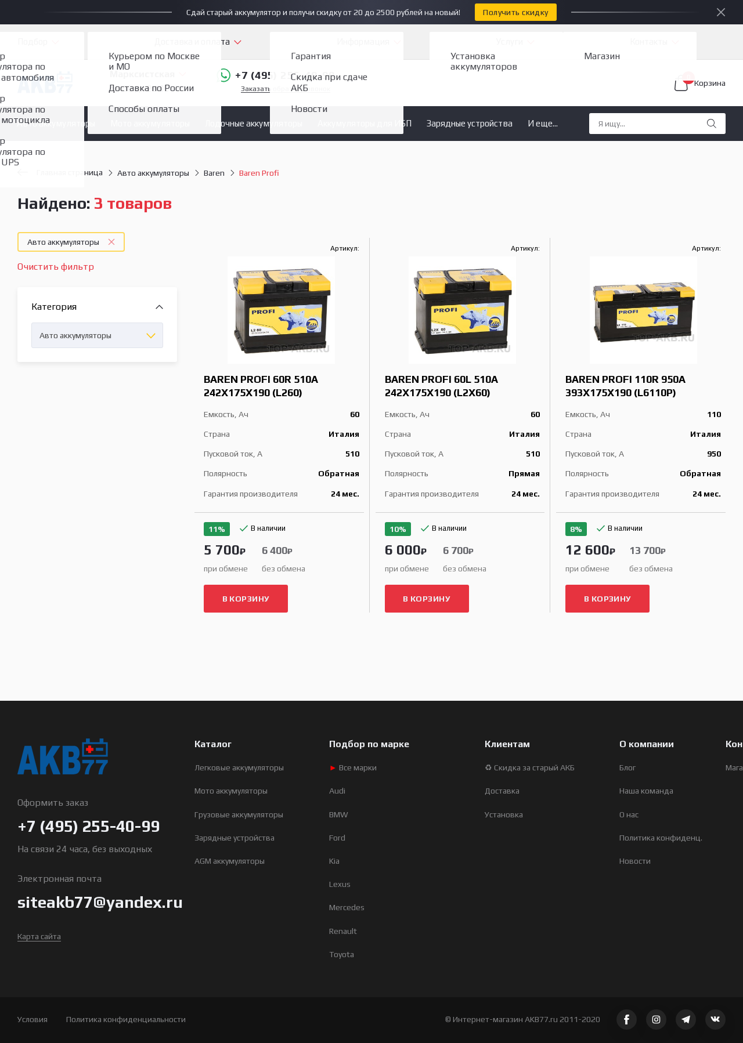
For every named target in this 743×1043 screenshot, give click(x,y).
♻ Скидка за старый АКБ (530, 767)
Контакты (649, 41)
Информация (363, 41)
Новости (635, 860)
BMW (338, 814)
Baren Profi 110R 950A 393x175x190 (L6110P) (625, 386)
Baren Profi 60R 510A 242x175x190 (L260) (261, 386)
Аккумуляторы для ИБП (365, 123)
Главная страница (60, 172)
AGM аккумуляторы (229, 860)
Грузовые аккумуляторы (238, 814)
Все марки (353, 767)
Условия (32, 1019)
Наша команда (646, 790)
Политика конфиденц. (660, 837)
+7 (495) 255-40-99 (276, 75)
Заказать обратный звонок (285, 89)
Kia (334, 860)
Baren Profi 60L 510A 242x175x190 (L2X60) (441, 386)
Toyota (341, 954)
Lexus (340, 884)
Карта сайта (39, 936)
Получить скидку (515, 12)
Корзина (700, 83)
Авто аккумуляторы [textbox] (75, 335)
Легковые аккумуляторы (239, 767)
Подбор (32, 41)
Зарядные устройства (470, 123)
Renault (343, 931)
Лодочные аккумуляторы (253, 123)
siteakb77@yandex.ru (100, 902)
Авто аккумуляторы (56, 123)
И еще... (543, 123)
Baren (214, 173)
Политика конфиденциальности (126, 1019)
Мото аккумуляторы (150, 123)
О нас (629, 814)
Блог (627, 767)
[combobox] (97, 335)
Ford (337, 837)
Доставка (502, 790)
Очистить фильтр (55, 266)
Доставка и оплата (192, 41)
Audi (337, 790)
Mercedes (347, 907)
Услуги (509, 41)
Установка (504, 814)
